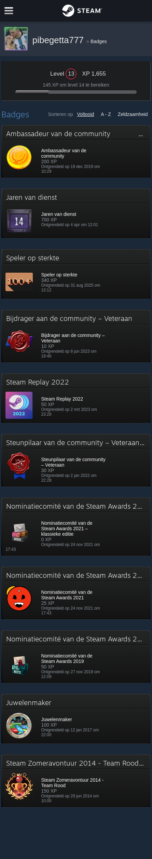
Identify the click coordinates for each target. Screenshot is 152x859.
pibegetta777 (59, 40)
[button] (75, 151)
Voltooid (85, 114)
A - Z (106, 114)
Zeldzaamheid (133, 114)
